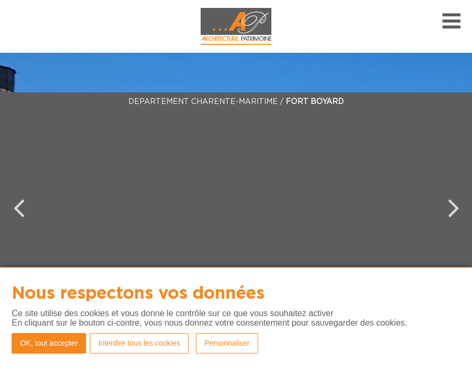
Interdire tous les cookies (139, 343)
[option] (236, 208)
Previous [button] (18, 207)
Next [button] (453, 207)
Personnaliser (227, 343)
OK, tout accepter (49, 343)
